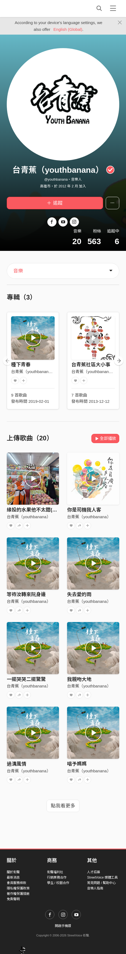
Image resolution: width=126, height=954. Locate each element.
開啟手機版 (63, 926)
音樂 (18, 271)
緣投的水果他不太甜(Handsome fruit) (48, 510)
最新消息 (13, 877)
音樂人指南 (95, 888)
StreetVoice (29, 8)
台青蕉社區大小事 (90, 364)
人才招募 (93, 872)
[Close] (120, 22)
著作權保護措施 (18, 894)
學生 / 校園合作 (58, 883)
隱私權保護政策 (18, 888)
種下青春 (21, 364)
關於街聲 (13, 872)
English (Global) (68, 29)
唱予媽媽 (77, 764)
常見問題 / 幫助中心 (101, 883)
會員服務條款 (16, 883)
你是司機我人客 (84, 510)
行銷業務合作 (57, 877)
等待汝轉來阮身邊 (26, 594)
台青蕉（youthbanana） (33, 371)
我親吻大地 (79, 679)
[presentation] (7, 360)
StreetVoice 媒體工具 (102, 877)
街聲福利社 (55, 872)
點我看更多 (63, 806)
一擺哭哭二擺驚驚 (26, 679)
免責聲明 (13, 899)
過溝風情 (16, 764)
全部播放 (105, 438)
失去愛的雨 (79, 594)
